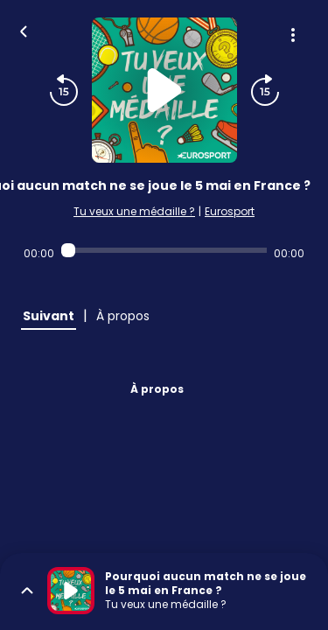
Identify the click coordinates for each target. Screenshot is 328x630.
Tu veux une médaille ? (134, 211)
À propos (157, 389)
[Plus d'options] (293, 35)
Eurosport (230, 211)
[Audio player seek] (164, 250)
